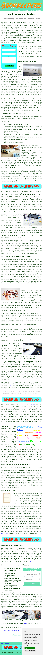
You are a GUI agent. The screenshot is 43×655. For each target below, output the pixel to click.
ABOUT (27, 10)
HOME (19, 10)
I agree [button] (27, 648)
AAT (11, 385)
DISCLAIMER (38, 10)
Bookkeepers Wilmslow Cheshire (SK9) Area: (16, 22)
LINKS (23, 10)
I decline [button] (32, 648)
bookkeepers (34, 289)
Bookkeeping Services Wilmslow (16, 565)
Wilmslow (32, 404)
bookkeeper (16, 558)
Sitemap (2, 643)
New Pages (7, 643)
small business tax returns (30, 513)
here (31, 561)
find (6, 548)
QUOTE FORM (4, 533)
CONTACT (32, 10)
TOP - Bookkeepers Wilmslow (10, 630)
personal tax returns (34, 510)
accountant (4, 104)
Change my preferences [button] (30, 650)
